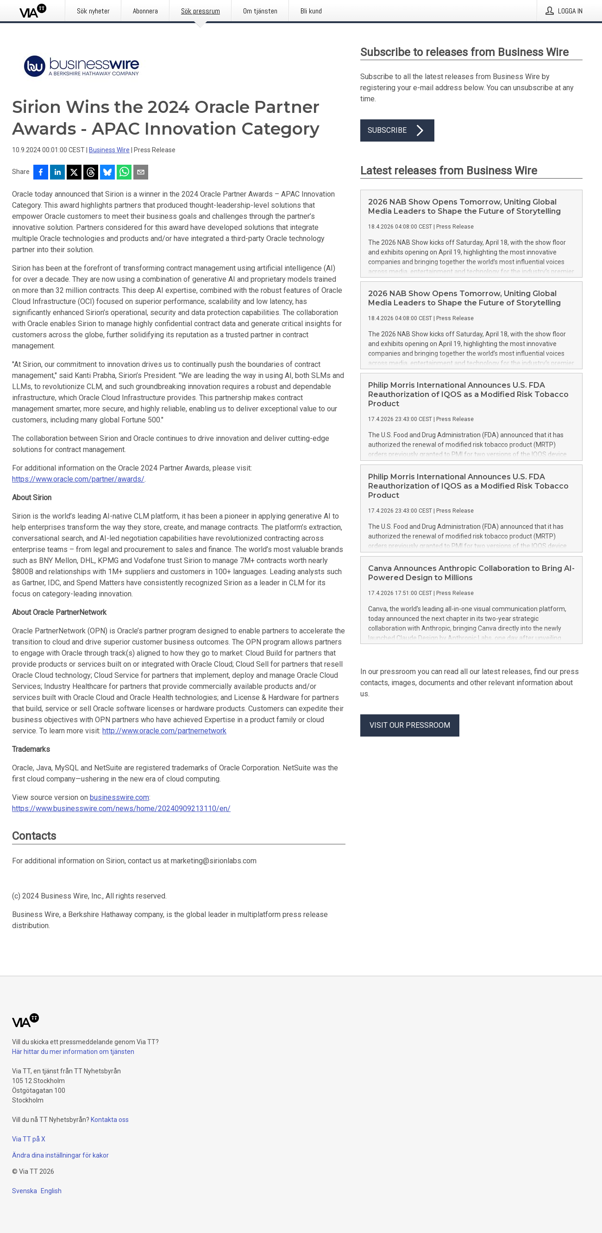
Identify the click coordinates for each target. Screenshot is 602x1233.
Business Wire (109, 150)
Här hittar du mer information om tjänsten (73, 1051)
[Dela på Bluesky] (107, 173)
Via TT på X (28, 1139)
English (51, 1191)
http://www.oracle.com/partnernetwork (164, 730)
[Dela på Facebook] (40, 173)
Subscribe (397, 130)
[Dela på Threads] (90, 173)
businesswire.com (119, 797)
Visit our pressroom (410, 725)
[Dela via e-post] (140, 173)
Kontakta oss (110, 1119)
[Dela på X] (74, 173)
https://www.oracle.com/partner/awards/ (78, 479)
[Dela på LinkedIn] (57, 173)
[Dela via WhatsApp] (124, 173)
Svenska (24, 1191)
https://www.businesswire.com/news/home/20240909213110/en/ (121, 808)
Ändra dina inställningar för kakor (60, 1155)
